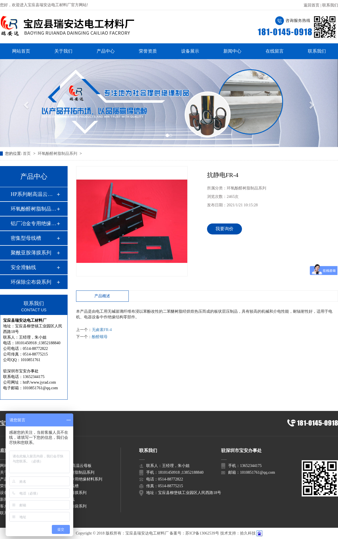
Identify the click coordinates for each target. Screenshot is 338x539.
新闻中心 (232, 51)
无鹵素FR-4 (102, 330)
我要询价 (224, 228)
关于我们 (63, 51)
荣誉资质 (148, 51)
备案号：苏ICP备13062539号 (194, 533)
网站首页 (21, 51)
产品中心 (106, 51)
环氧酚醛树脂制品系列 (58, 153)
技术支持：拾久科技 (238, 533)
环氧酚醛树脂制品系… (33, 209)
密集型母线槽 (26, 238)
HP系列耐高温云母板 (73, 466)
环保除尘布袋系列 (31, 282)
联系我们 (330, 5)
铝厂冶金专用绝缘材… (33, 223)
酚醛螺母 (100, 337)
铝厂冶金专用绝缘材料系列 (78, 479)
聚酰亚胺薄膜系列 (31, 253)
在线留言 (275, 51)
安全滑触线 (23, 267)
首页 (27, 153)
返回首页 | (313, 5)
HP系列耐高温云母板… (33, 194)
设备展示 (190, 51)
